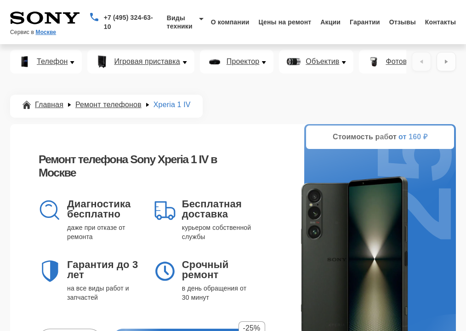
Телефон (52, 61)
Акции (330, 22)
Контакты (440, 22)
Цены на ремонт (284, 22)
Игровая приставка (147, 61)
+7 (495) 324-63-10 (128, 22)
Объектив (322, 61)
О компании (230, 22)
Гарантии (365, 22)
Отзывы (402, 22)
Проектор (243, 61)
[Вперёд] (446, 61)
